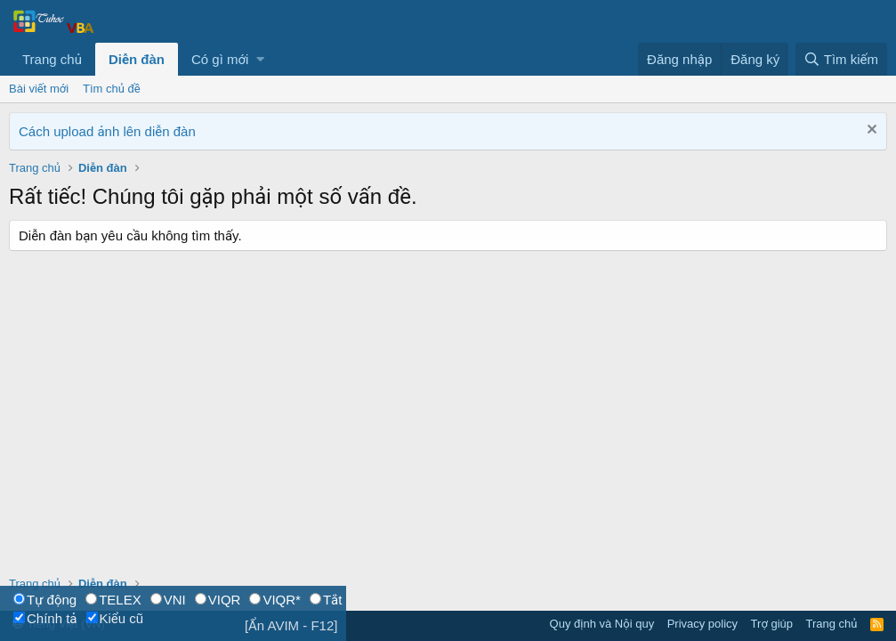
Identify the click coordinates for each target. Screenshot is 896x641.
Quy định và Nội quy (602, 623)
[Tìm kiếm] (841, 59)
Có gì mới (219, 59)
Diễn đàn (137, 59)
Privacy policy (702, 623)
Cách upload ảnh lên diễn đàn (107, 131)
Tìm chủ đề (112, 88)
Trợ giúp (772, 623)
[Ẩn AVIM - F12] (291, 625)
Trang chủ (52, 59)
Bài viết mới (39, 88)
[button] (260, 59)
